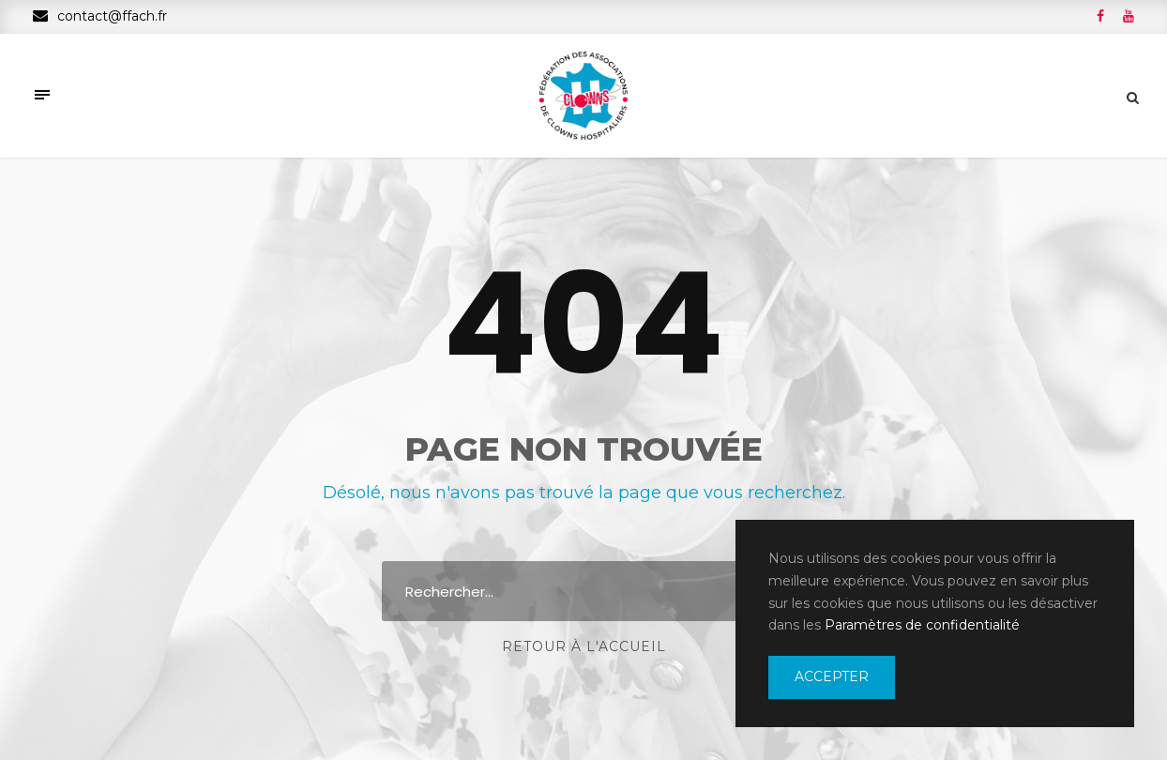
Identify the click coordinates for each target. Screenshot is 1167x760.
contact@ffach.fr (100, 16)
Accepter (832, 676)
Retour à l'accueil (584, 646)
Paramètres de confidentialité (922, 624)
